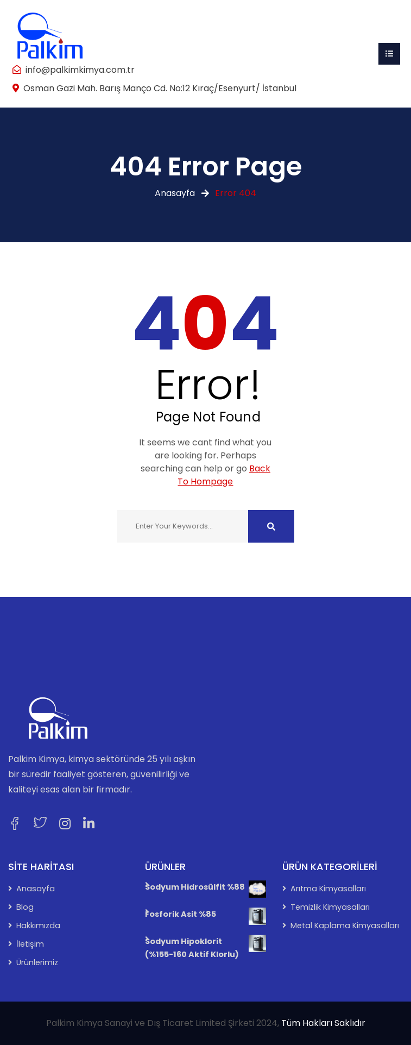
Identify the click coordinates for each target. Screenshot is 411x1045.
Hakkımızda (38, 925)
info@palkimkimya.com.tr (80, 70)
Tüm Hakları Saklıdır (323, 1023)
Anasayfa (175, 193)
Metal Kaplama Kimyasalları (344, 925)
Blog (25, 907)
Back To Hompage (224, 475)
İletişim (30, 944)
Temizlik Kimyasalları (330, 907)
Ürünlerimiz (37, 962)
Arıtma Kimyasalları (328, 888)
